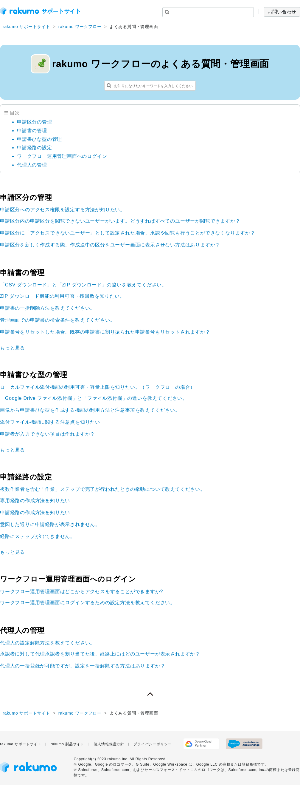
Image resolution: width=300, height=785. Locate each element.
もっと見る (12, 347)
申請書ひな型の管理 (39, 139)
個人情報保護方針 (109, 744)
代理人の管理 (32, 164)
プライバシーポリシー (152, 744)
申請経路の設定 (34, 147)
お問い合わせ (282, 11)
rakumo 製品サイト (67, 744)
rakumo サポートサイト (26, 26)
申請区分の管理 (34, 121)
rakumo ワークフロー (80, 26)
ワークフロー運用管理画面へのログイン (62, 156)
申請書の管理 (32, 130)
